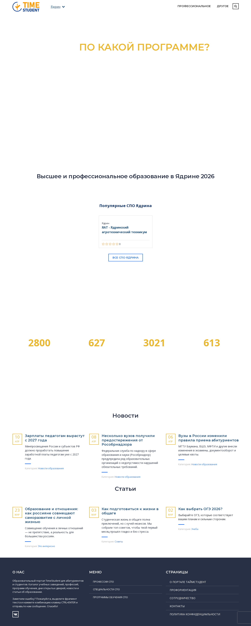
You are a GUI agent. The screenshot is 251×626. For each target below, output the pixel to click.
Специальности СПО (106, 589)
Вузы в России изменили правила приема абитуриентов (208, 438)
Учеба (194, 529)
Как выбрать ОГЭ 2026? (200, 509)
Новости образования (51, 468)
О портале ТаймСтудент (188, 582)
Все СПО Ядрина (126, 257)
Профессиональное (194, 6)
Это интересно (46, 546)
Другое (223, 6)
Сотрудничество (182, 598)
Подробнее (125, 112)
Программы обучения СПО (110, 597)
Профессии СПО (103, 581)
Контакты (177, 606)
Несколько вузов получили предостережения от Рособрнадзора (128, 440)
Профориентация (183, 590)
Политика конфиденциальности (195, 614)
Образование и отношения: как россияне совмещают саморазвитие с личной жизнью (51, 515)
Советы (119, 541)
